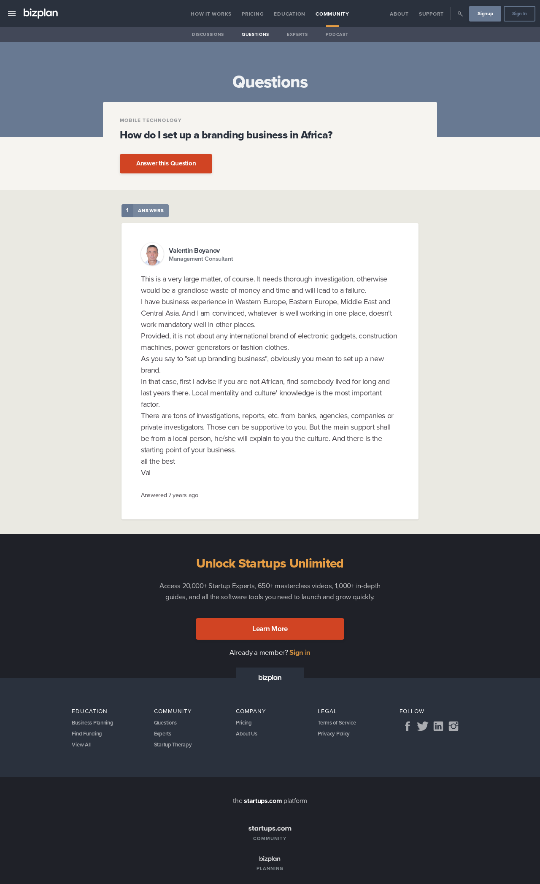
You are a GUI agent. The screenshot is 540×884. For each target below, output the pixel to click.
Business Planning (95, 723)
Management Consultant (201, 258)
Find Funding (88, 736)
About (399, 14)
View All (82, 748)
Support (431, 14)
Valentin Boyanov (194, 250)
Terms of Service (339, 723)
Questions (255, 34)
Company (251, 711)
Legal (327, 711)
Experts (297, 34)
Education (289, 14)
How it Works (211, 14)
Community (332, 14)
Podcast (337, 34)
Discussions (208, 34)
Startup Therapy (175, 748)
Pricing (253, 14)
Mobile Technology (151, 120)
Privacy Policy (335, 736)
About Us (248, 736)
